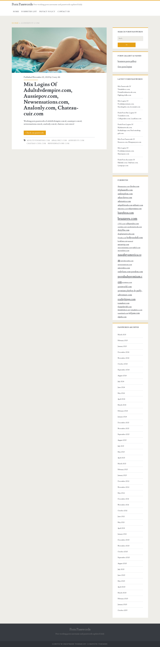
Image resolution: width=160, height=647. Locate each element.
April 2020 (121, 587)
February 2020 (123, 599)
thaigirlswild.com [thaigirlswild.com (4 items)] (125, 306)
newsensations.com (59, 144)
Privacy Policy (47, 12)
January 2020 (122, 605)
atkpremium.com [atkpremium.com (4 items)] (135, 208)
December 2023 (123, 423)
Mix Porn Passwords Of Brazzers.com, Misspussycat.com (129, 140)
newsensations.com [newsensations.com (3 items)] (125, 265)
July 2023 (121, 446)
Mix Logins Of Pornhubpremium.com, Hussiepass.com (126, 151)
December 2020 (123, 540)
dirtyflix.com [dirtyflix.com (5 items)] (123, 230)
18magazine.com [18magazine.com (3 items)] (124, 186)
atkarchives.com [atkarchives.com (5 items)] (125, 197)
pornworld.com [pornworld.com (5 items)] (125, 286)
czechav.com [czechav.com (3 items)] (122, 227)
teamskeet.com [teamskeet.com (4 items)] (123, 303)
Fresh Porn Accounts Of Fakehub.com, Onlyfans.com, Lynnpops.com (128, 163)
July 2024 (121, 382)
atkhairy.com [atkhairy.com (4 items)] (138, 205)
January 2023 (122, 475)
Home (16, 12)
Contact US (64, 12)
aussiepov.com (76, 140)
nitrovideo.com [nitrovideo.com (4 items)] (124, 268)
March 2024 (122, 405)
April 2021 (121, 528)
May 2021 (121, 522)
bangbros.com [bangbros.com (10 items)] (126, 213)
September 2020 (124, 558)
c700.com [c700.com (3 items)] (121, 224)
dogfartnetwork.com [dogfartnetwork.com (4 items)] (126, 234)
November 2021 (123, 505)
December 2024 (123, 352)
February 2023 (123, 470)
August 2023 (122, 440)
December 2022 (123, 481)
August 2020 (122, 563)
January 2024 (122, 417)
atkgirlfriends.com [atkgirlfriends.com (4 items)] (125, 205)
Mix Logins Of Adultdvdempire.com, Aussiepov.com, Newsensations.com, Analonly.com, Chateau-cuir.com (59, 50)
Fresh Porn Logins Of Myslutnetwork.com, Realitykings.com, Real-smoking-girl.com (129, 129)
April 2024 (121, 399)
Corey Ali (56, 77)
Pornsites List (29, 12)
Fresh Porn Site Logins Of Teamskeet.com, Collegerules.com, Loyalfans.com (129, 116)
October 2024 (123, 364)
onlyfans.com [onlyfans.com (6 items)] (124, 271)
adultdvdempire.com (38, 140)
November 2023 (123, 429)
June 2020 (121, 575)
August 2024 (122, 376)
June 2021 (121, 517)
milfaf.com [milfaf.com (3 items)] (136, 248)
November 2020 (123, 546)
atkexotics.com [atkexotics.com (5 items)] (124, 201)
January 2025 (122, 346)
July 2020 (121, 569)
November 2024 (123, 358)
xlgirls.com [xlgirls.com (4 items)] (122, 317)
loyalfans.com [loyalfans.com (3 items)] (123, 241)
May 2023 (121, 452)
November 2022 (123, 487)
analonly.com (59, 140)
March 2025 (122, 335)
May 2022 (121, 493)
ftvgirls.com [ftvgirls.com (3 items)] (122, 238)
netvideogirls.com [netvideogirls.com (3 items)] (127, 261)
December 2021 (123, 499)
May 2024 (121, 393)
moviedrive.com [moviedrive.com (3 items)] (123, 250)
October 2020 (123, 552)
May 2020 (121, 581)
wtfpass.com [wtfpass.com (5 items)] (134, 313)
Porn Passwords (22, 4)
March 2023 (122, 464)
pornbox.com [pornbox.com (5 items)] (137, 271)
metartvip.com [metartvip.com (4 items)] (123, 244)
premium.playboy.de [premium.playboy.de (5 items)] (127, 290)
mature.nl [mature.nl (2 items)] (130, 241)
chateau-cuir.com (36, 144)
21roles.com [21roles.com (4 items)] (134, 186)
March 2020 (122, 593)
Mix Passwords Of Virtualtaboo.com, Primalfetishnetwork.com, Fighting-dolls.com (127, 90)
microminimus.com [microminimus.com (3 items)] (125, 248)
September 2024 (123, 370)
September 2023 (123, 434)
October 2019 (122, 610)
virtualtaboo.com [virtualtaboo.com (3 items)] (136, 310)
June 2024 (121, 387)
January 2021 (122, 534)
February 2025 (123, 341)
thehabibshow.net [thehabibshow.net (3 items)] (124, 310)
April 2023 (121, 458)
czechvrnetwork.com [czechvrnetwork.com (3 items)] (134, 227)
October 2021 (122, 511)
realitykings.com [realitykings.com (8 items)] (127, 299)
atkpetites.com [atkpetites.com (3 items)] (123, 209)
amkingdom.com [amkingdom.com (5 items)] (125, 193)
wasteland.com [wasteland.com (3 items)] (123, 313)
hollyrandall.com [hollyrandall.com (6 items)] (135, 237)
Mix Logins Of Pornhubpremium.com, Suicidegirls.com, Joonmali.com (129, 104)
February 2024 (123, 411)
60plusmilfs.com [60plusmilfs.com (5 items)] (125, 190)
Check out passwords (35, 133)
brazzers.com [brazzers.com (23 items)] (127, 218)
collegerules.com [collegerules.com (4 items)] (132, 223)
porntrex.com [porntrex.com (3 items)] (127, 282)
